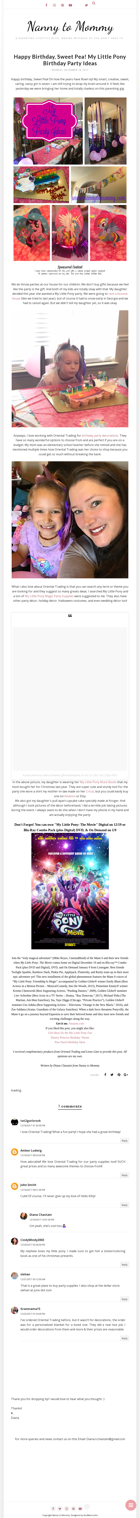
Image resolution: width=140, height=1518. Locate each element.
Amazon (69, 796)
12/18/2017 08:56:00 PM (32, 1155)
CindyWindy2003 (32, 1240)
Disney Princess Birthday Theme (70, 1037)
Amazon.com (76, 1023)
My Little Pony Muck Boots (98, 782)
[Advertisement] (70, 1476)
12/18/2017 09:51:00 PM (32, 1189)
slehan (25, 1274)
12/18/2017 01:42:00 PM (32, 1125)
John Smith (28, 1185)
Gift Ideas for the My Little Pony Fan (70, 1032)
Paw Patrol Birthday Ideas (70, 1042)
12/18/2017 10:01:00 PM (42, 1219)
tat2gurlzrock (30, 1121)
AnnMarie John (90, 1515)
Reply (124, 1140)
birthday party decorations (100, 436)
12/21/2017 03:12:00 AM (32, 1279)
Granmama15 (30, 1309)
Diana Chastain (41, 1215)
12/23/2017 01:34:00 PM (32, 1313)
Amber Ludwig (31, 1150)
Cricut (90, 791)
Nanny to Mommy (70, 26)
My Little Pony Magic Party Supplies (49, 596)
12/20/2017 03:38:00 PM (32, 1244)
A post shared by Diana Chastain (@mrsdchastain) (51, 775)
